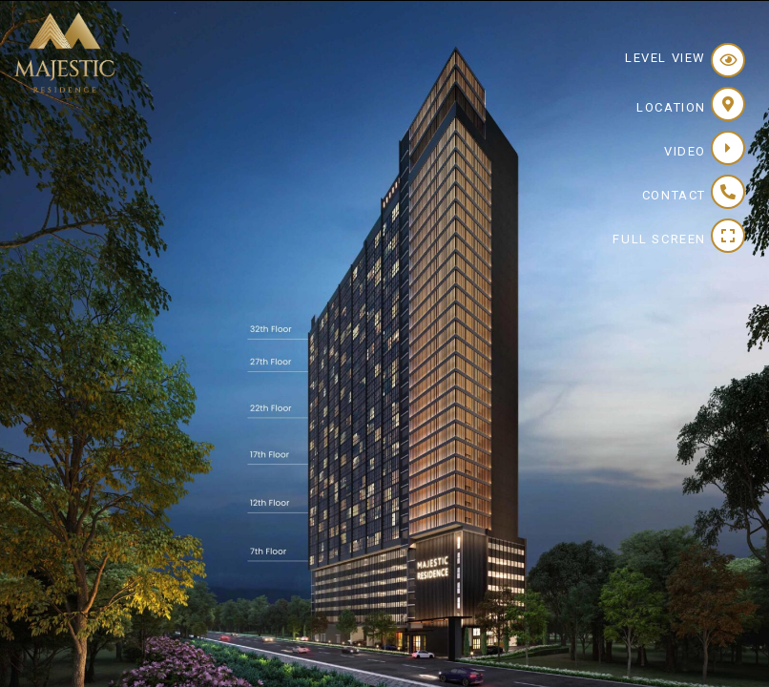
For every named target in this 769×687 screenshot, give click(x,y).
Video (685, 151)
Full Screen (659, 239)
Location (671, 107)
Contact (674, 195)
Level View (665, 58)
